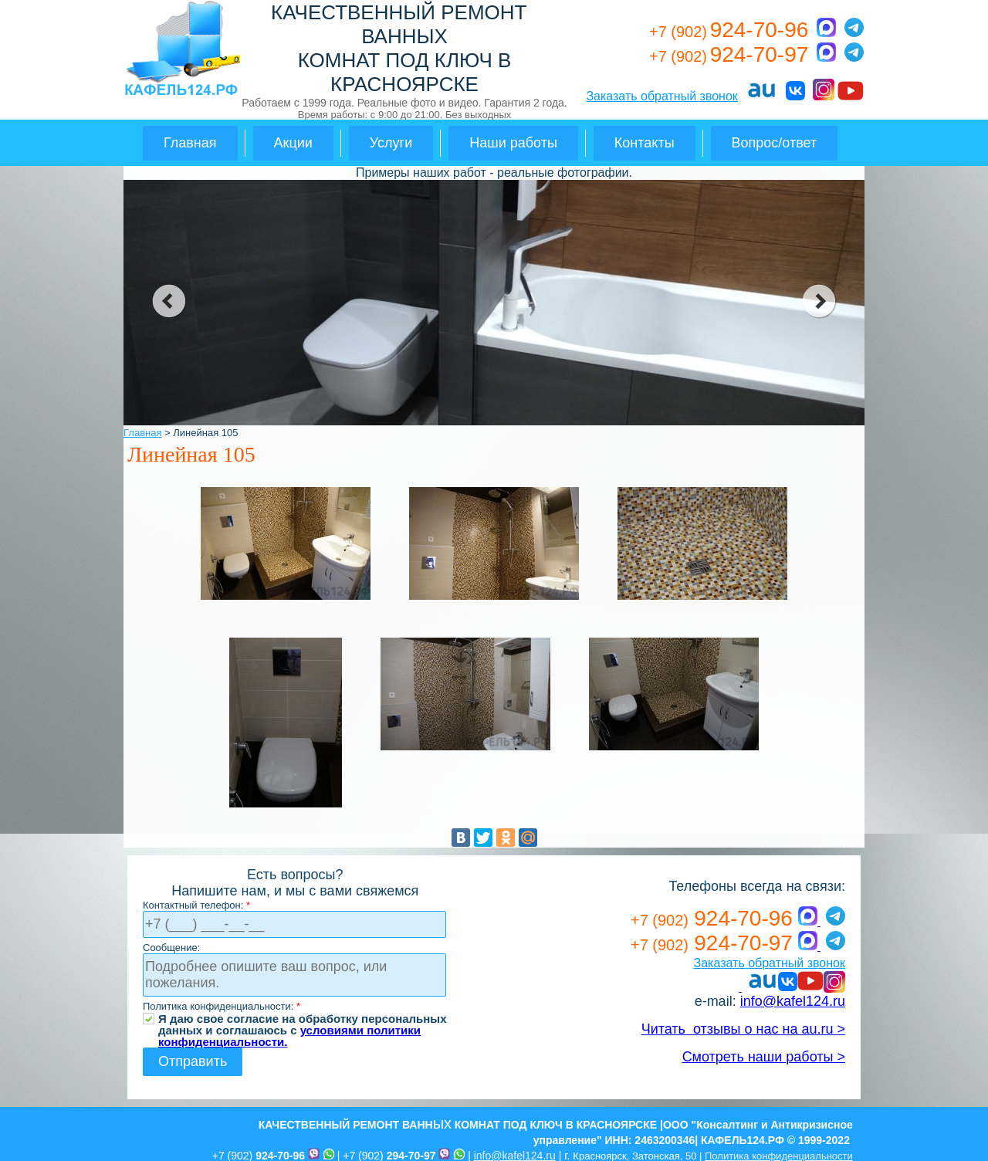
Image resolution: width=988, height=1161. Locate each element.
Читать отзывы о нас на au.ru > (743, 1029)
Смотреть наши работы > (763, 1057)
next (819, 301)
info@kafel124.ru (792, 1001)
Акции (293, 143)
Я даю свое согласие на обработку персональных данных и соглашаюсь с (302, 1018)
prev (169, 301)
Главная (190, 143)
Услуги (391, 143)
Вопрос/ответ (774, 143)
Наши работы (513, 143)
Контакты (644, 143)
